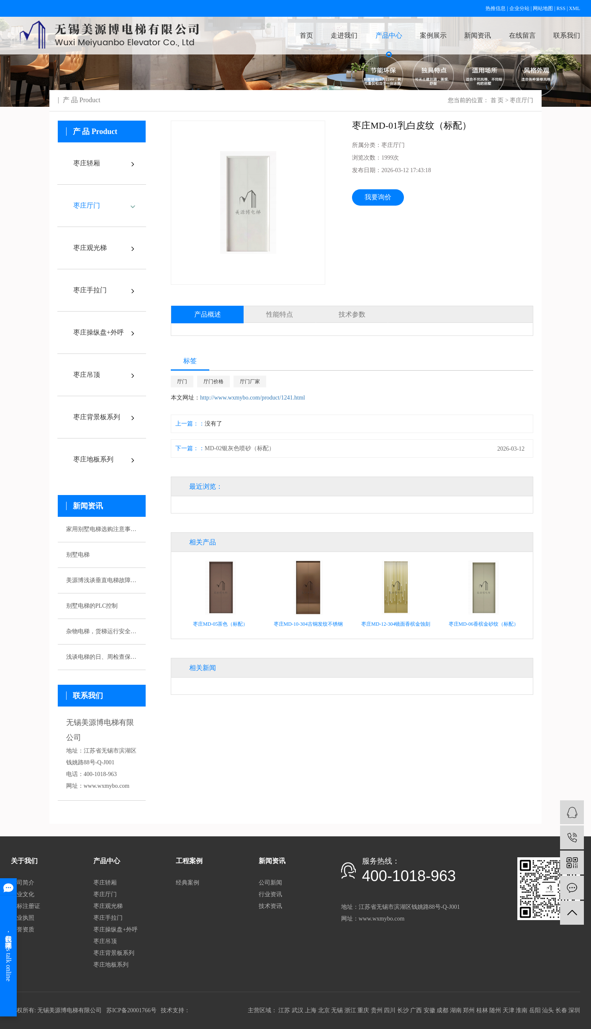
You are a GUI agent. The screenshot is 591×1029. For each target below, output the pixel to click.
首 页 (497, 100)
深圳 (574, 1010)
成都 (442, 1010)
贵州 (377, 1010)
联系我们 (566, 35)
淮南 (521, 1010)
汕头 (548, 1010)
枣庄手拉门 (90, 290)
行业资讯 (270, 894)
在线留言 (522, 35)
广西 (416, 1010)
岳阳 (535, 1010)
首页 (306, 35)
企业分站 (519, 8)
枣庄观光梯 (90, 247)
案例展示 (433, 35)
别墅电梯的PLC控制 (92, 606)
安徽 (429, 1010)
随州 (495, 1010)
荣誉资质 (22, 929)
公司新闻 (270, 882)
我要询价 (378, 197)
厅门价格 (213, 381)
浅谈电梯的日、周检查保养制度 (101, 657)
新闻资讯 (477, 35)
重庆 (363, 1010)
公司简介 (22, 882)
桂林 (482, 1010)
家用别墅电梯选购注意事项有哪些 (101, 529)
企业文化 (22, 894)
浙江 (350, 1010)
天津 (508, 1010)
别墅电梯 (78, 555)
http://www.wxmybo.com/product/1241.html (252, 398)
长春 (561, 1010)
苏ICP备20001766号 (131, 1010)
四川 (390, 1010)
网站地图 (543, 8)
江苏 (284, 1010)
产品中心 (388, 35)
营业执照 (22, 918)
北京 (324, 1010)
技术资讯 (270, 906)
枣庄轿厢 (86, 163)
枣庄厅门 (521, 100)
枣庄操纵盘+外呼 (98, 332)
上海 (310, 1010)
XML (574, 8)
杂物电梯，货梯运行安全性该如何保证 (101, 631)
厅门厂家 (250, 381)
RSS (561, 8)
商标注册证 (25, 906)
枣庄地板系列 (93, 459)
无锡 (337, 1010)
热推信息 (496, 8)
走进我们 (344, 35)
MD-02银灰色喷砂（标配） (240, 448)
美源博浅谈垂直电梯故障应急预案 (101, 580)
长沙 (403, 1010)
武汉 (297, 1010)
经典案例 (187, 882)
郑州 (469, 1010)
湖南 (456, 1010)
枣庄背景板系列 (96, 416)
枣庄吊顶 (86, 374)
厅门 (182, 381)
